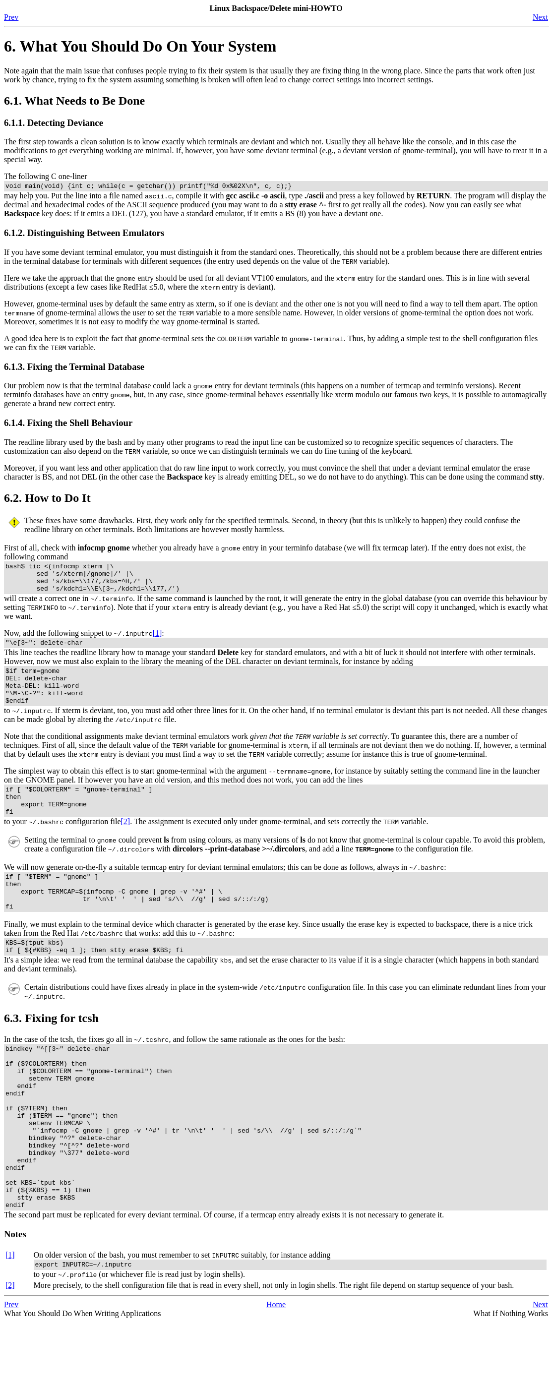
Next (540, 17)
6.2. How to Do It (47, 499)
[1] (157, 640)
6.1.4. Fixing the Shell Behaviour (68, 424)
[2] (125, 844)
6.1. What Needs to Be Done (74, 100)
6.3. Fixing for (51, 1050)
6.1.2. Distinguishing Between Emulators (84, 234)
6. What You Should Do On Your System (140, 46)
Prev (11, 17)
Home (276, 1371)
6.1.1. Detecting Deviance (53, 123)
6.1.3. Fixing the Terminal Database (74, 368)
